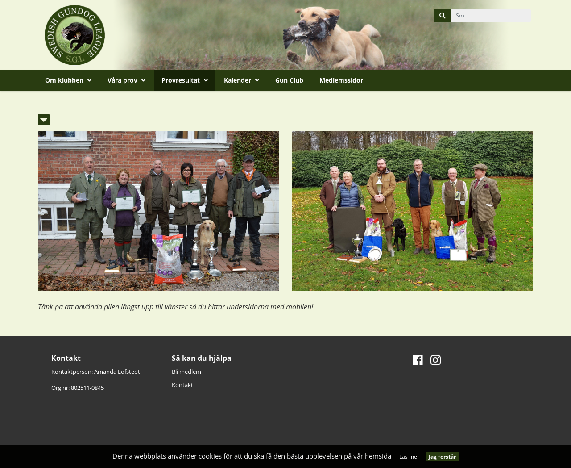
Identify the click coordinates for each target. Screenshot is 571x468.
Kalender (241, 80)
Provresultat (184, 80)
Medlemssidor (341, 80)
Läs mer (409, 456)
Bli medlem (186, 372)
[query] (491, 15)
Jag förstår (442, 456)
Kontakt (182, 385)
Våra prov (126, 80)
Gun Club (289, 80)
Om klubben (68, 80)
